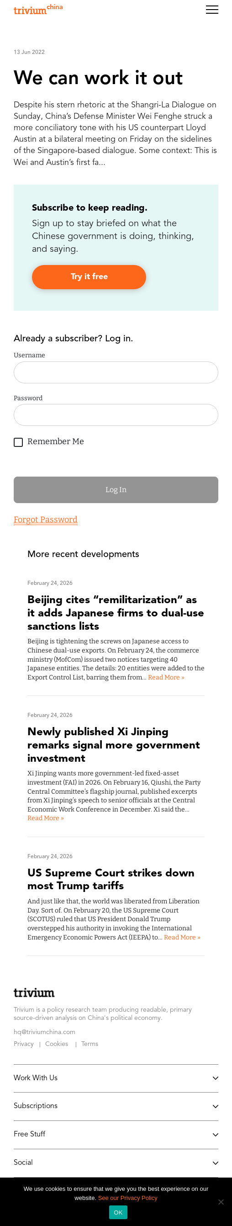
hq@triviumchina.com (44, 1032)
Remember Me (49, 440)
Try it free (89, 277)
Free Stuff (116, 1134)
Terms (89, 1044)
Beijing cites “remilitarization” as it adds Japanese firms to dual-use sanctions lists (115, 613)
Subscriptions (116, 1106)
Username (29, 355)
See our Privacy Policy (128, 1197)
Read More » (166, 677)
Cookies (56, 1044)
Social (116, 1163)
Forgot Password (46, 520)
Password (28, 398)
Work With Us (116, 1078)
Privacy (24, 1044)
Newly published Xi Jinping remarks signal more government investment (113, 745)
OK (118, 1212)
